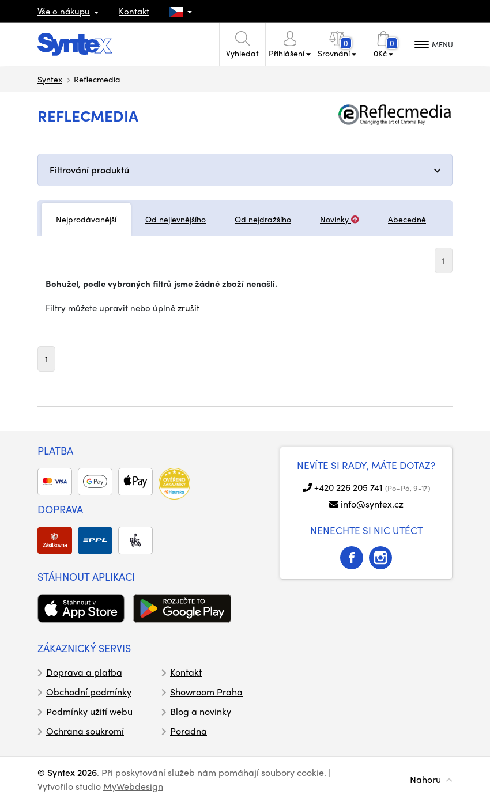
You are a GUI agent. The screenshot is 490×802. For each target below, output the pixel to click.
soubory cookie (292, 772)
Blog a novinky (200, 711)
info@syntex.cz (372, 503)
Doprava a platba (84, 672)
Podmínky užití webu (89, 711)
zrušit (188, 307)
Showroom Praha (206, 691)
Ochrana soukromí (85, 730)
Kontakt (134, 11)
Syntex (49, 79)
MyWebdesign (133, 786)
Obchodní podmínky (88, 691)
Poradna (188, 730)
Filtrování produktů (89, 169)
